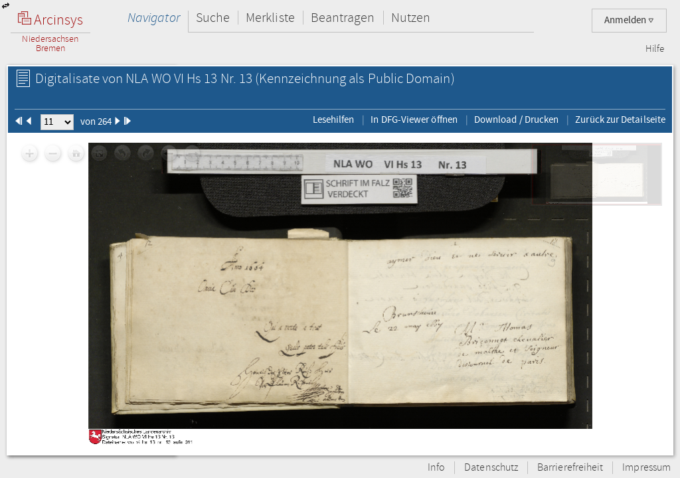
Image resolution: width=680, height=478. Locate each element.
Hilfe (654, 49)
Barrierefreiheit (570, 467)
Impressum (646, 467)
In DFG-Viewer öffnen (414, 119)
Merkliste (270, 17)
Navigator (154, 17)
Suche (213, 17)
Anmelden (629, 20)
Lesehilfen (334, 119)
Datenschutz (491, 467)
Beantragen (343, 17)
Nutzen (410, 17)
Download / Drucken (516, 119)
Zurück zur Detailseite (620, 119)
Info (436, 467)
